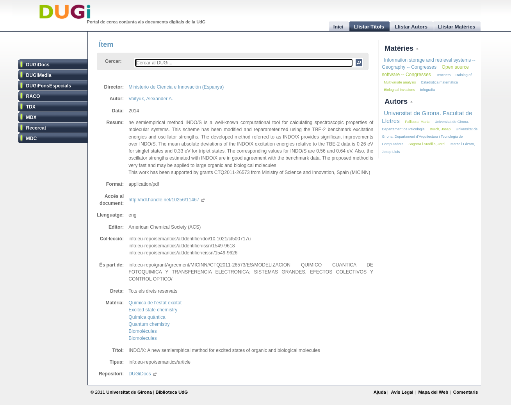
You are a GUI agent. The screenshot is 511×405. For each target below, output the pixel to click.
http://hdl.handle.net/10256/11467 (166, 199)
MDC (31, 138)
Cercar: (113, 61)
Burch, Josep (440, 129)
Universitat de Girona (129, 392)
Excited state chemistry (152, 310)
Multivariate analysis (400, 82)
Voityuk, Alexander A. (150, 98)
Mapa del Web (433, 392)
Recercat (36, 128)
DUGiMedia (39, 75)
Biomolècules (142, 331)
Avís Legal (402, 392)
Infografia (427, 90)
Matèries (400, 48)
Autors (397, 101)
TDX (31, 107)
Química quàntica (147, 317)
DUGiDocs (38, 65)
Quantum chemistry (148, 324)
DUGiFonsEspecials (48, 86)
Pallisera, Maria (417, 122)
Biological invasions (399, 90)
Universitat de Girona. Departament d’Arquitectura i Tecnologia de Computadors (429, 136)
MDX (31, 117)
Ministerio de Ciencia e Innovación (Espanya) (176, 87)
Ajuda (380, 392)
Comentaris (465, 392)
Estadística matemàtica (439, 82)
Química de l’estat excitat (155, 303)
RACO (33, 96)
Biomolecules (142, 338)
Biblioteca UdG (172, 392)
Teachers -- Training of (454, 75)
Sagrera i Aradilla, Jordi (426, 144)
